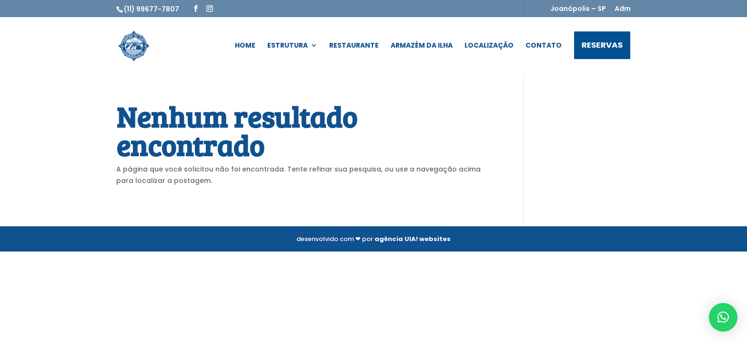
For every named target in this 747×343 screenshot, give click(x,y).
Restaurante (354, 46)
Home (245, 46)
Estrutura (287, 46)
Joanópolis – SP (578, 9)
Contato (543, 46)
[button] (723, 317)
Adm (623, 9)
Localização (489, 46)
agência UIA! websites (412, 238)
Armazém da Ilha (422, 46)
